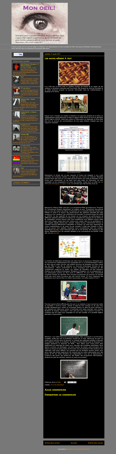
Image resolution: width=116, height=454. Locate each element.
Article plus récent (52, 443)
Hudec (22, 168)
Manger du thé (25, 125)
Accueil (74, 443)
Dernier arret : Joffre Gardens (28, 100)
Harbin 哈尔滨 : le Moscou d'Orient (28, 113)
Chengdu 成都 (25, 134)
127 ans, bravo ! (25, 88)
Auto (22, 77)
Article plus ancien (95, 443)
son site (56, 233)
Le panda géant (25, 146)
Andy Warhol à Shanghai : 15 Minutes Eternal (30, 65)
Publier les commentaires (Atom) (79, 449)
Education (60, 384)
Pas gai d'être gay (26, 157)
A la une (53, 384)
